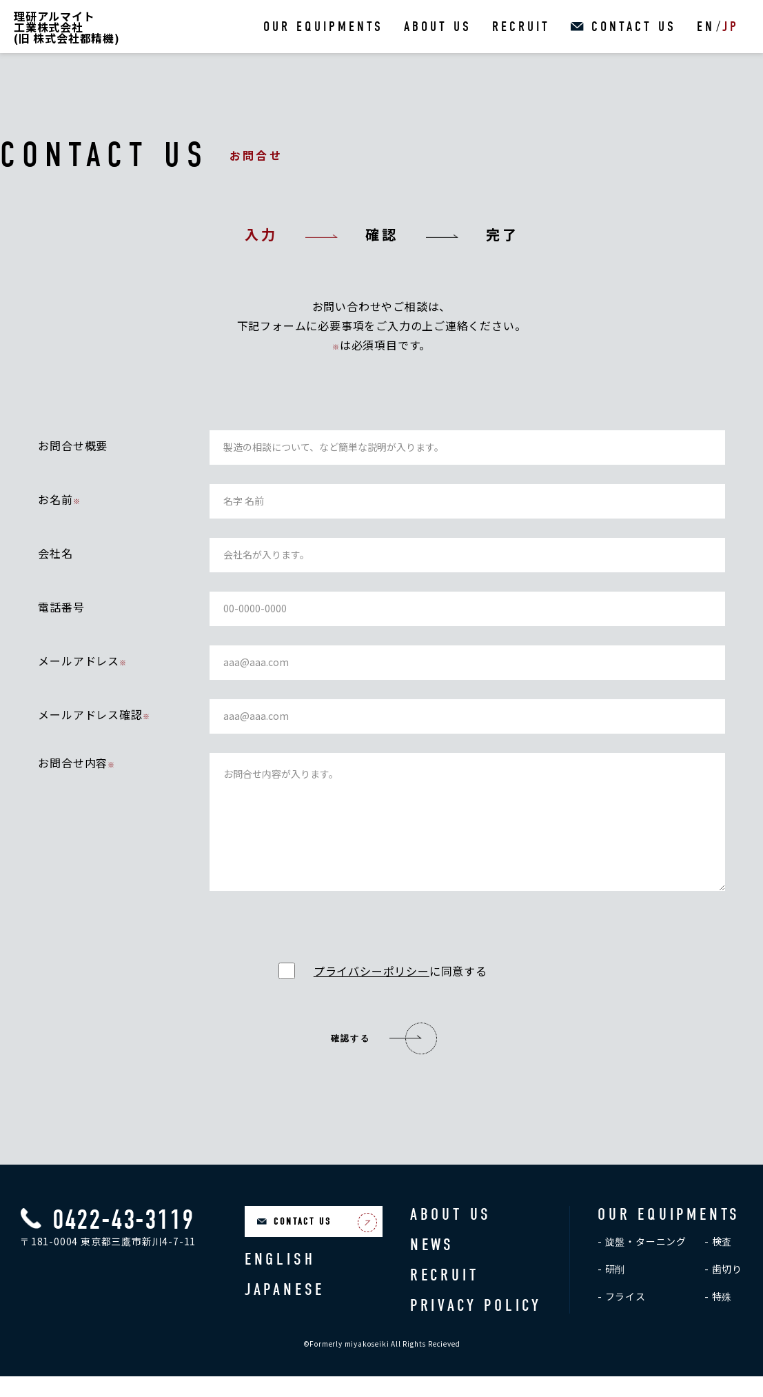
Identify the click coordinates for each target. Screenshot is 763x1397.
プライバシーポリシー (371, 991)
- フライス (622, 1317)
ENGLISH (280, 1279)
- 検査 (718, 1262)
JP (730, 27)
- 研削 (611, 1289)
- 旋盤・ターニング (642, 1262)
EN (706, 27)
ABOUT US (437, 27)
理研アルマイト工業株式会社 (67, 26)
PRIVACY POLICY (476, 1326)
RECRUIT (521, 27)
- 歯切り (723, 1289)
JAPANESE (285, 1310)
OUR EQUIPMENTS (323, 27)
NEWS (432, 1265)
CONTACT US (633, 27)
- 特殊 (718, 1317)
